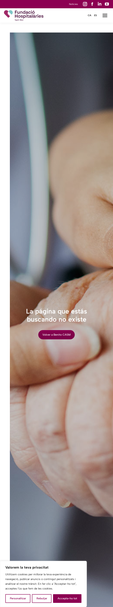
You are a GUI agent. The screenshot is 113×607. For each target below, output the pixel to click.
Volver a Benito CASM (56, 334)
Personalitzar (18, 598)
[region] (43, 584)
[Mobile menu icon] (105, 15)
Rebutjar (41, 598)
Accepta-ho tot (67, 598)
